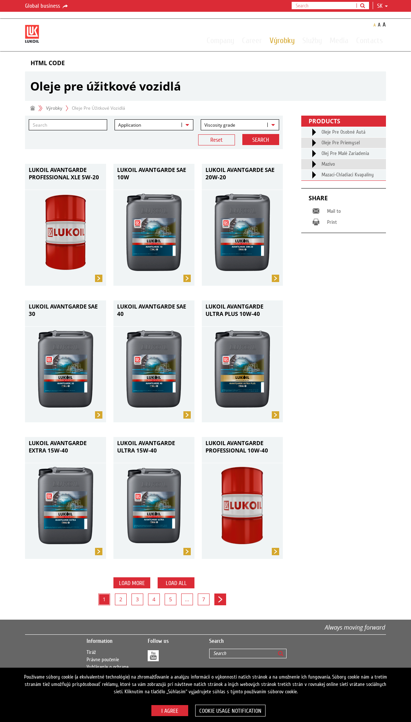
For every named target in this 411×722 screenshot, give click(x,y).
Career (252, 40)
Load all (176, 583)
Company (220, 40)
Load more (132, 583)
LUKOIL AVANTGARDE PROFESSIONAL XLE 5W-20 (64, 173)
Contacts (369, 40)
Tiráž (91, 652)
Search (260, 140)
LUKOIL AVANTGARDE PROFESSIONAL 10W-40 (237, 446)
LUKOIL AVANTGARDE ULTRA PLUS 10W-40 (234, 310)
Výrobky (282, 40)
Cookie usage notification (230, 711)
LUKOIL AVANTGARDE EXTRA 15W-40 (58, 446)
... (187, 599)
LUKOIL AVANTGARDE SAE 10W (151, 173)
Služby (312, 40)
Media (339, 40)
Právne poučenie (103, 660)
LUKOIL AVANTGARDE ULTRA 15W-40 (146, 446)
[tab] (205, 63)
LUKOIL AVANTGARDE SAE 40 (151, 310)
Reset (216, 140)
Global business (47, 6)
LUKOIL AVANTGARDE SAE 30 (63, 310)
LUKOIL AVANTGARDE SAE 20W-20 (240, 173)
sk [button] (382, 6)
